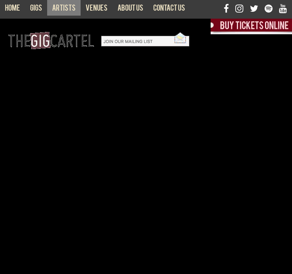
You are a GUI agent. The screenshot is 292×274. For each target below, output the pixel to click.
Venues (97, 9)
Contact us (169, 9)
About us (130, 9)
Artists (64, 9)
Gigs (36, 9)
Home (12, 9)
